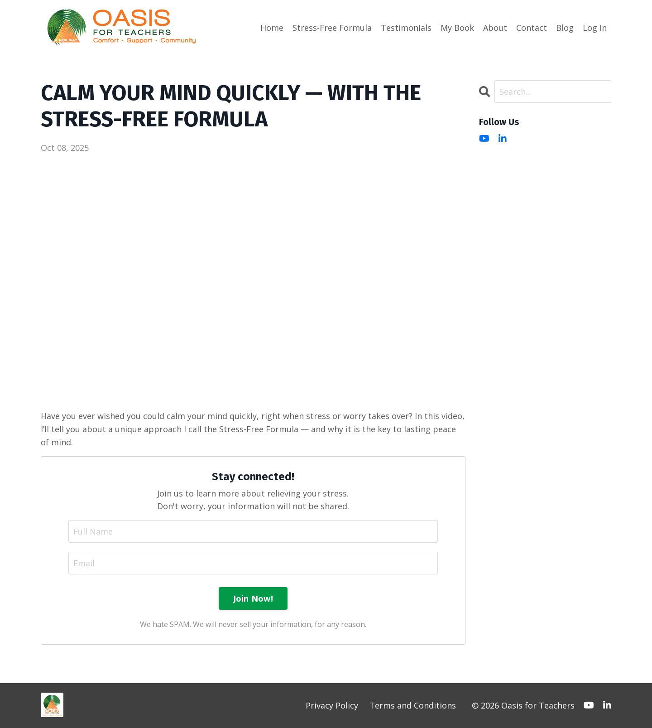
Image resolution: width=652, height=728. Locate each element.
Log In (595, 27)
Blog (565, 27)
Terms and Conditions (412, 705)
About (495, 27)
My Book (457, 27)
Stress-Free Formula (332, 27)
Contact (531, 27)
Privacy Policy (332, 705)
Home (271, 27)
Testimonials (406, 27)
